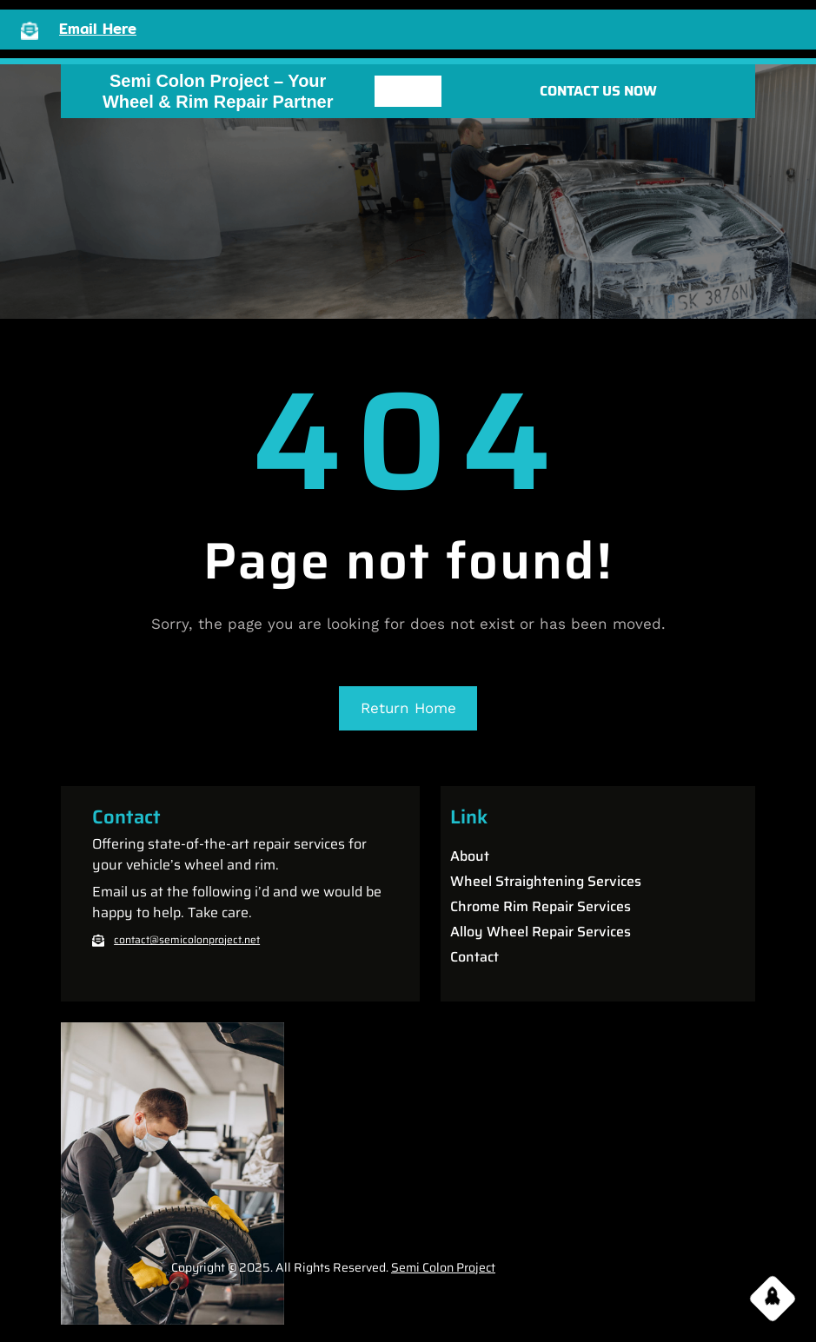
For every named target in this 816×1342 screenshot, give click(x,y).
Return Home (408, 708)
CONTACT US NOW (598, 91)
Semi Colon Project (443, 1267)
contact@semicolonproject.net (187, 939)
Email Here (97, 28)
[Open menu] (407, 91)
